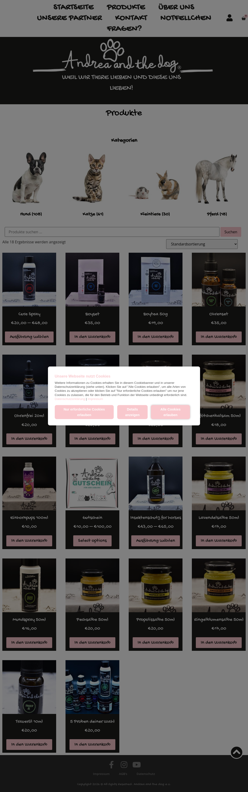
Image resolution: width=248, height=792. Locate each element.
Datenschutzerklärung (70, 399)
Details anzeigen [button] (132, 412)
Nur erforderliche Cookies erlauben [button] (84, 412)
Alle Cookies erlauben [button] (170, 412)
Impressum (95, 399)
